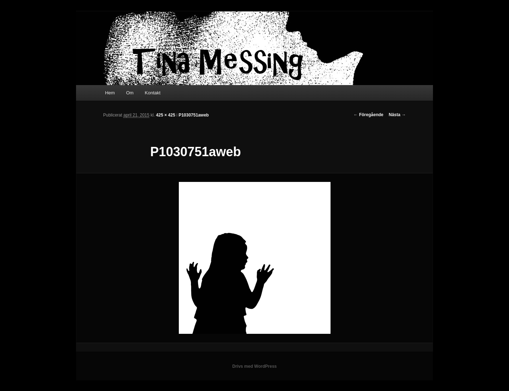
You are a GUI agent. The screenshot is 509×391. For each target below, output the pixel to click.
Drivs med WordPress (254, 366)
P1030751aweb (193, 115)
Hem (110, 92)
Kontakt (153, 92)
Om (129, 92)
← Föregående (368, 114)
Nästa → (397, 114)
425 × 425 (165, 115)
